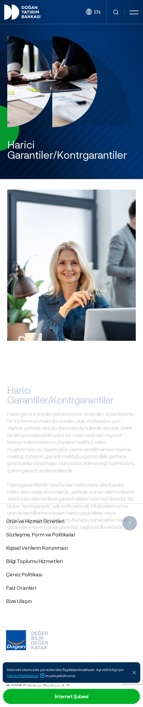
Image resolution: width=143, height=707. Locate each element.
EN (93, 12)
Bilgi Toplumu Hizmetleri (34, 561)
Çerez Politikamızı (26, 676)
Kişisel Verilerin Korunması (37, 548)
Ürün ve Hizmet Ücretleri (35, 521)
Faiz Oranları (21, 588)
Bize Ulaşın (19, 601)
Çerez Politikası (24, 574)
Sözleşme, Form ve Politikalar (41, 534)
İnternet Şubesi (71, 696)
